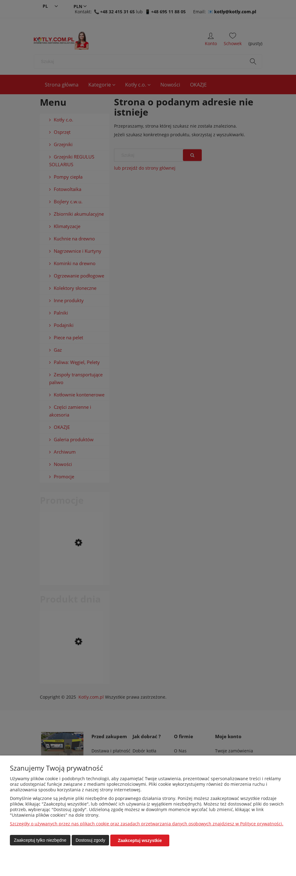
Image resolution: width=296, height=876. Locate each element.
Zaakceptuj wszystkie (140, 840)
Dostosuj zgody (90, 840)
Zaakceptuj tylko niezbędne (40, 840)
